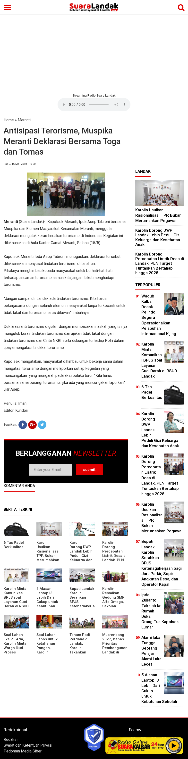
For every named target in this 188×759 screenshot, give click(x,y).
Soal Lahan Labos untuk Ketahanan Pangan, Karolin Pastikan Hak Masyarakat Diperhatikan (47, 650)
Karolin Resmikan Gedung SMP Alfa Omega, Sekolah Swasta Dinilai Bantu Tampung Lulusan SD (114, 606)
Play (174, 746)
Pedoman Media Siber (23, 751)
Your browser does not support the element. (94, 104)
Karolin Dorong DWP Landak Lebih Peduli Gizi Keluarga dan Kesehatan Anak (81, 555)
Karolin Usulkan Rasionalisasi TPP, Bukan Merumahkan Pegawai (48, 553)
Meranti (24, 120)
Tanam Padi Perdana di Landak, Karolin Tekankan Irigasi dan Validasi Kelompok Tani (82, 650)
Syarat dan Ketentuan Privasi (28, 745)
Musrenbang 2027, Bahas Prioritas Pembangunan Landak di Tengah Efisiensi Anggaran (115, 650)
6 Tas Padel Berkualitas (14, 544)
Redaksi (10, 739)
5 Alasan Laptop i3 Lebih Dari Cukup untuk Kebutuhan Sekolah (47, 599)
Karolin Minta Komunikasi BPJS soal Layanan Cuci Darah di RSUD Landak (16, 599)
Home (9, 120)
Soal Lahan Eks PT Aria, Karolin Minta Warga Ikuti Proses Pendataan (15, 646)
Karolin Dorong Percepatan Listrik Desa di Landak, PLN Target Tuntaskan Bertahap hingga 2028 (114, 560)
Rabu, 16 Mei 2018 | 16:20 (19, 163)
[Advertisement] (94, 53)
